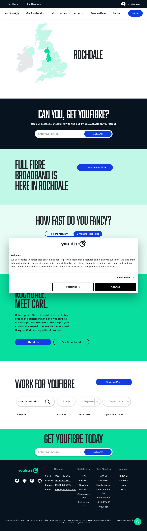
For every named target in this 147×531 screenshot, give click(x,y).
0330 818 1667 (62, 480)
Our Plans (103, 480)
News (83, 475)
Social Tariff (103, 502)
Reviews (83, 480)
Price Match (103, 497)
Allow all (115, 286)
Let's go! (98, 134)
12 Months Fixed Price (87, 233)
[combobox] (40, 134)
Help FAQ (83, 489)
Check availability (95, 167)
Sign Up (103, 475)
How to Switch (103, 484)
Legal (123, 484)
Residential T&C (83, 504)
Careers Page (114, 382)
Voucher (103, 506)
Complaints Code (83, 496)
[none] (62, 67)
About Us (123, 475)
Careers (83, 484)
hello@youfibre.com (63, 489)
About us (33, 342)
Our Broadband (71, 342)
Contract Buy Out (103, 491)
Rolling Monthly (59, 233)
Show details (123, 277)
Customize (73, 286)
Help (123, 489)
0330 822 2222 (63, 484)
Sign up (135, 13)
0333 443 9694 (63, 475)
